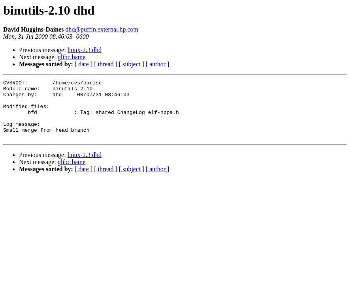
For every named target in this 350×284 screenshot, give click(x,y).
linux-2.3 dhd (85, 50)
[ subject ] (131, 64)
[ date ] (83, 64)
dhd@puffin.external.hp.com (101, 29)
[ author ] (157, 64)
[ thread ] (105, 64)
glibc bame (72, 57)
